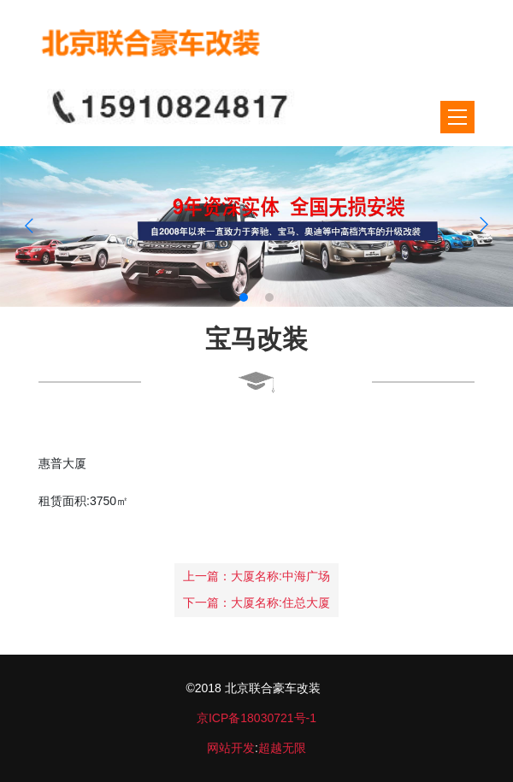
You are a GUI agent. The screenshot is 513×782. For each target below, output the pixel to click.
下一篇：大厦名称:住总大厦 (256, 602)
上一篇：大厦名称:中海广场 (256, 576)
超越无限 (282, 748)
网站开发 (231, 748)
